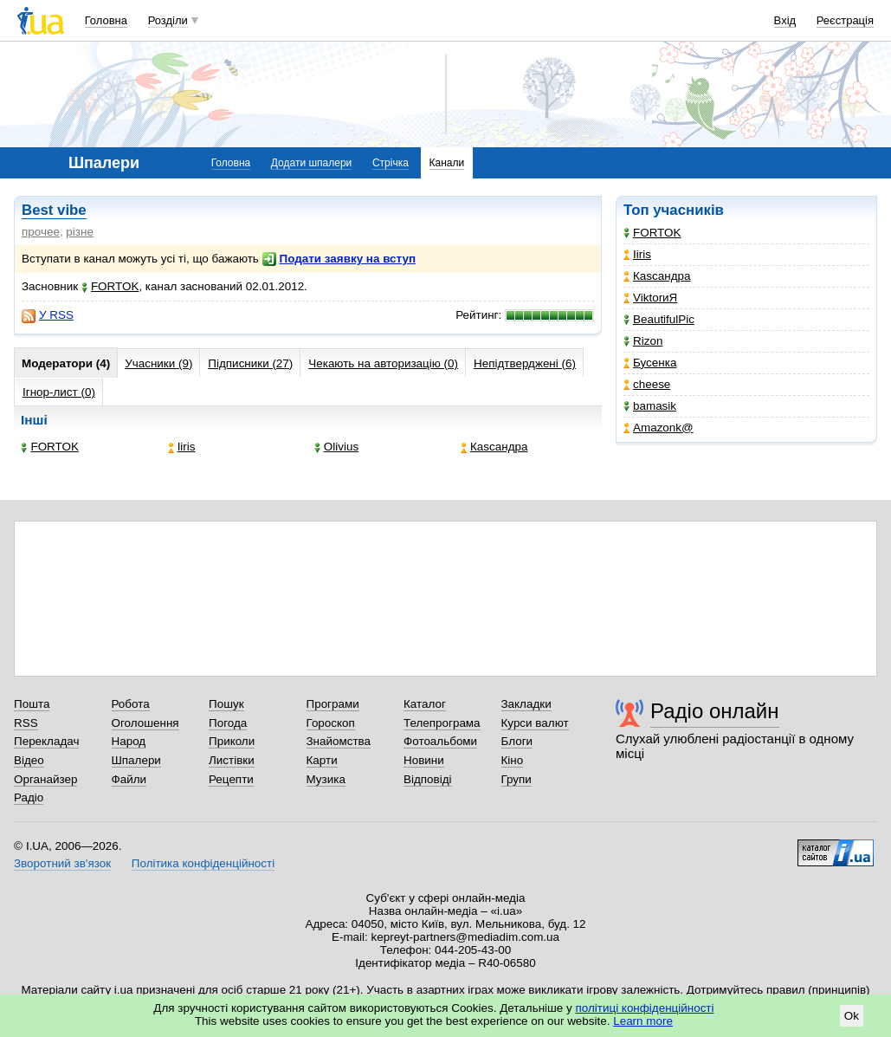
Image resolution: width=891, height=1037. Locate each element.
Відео (29, 760)
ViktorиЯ (650, 297)
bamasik (649, 405)
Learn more (643, 1020)
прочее (41, 231)
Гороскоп (331, 722)
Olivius (336, 446)
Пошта (31, 703)
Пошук (226, 703)
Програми (333, 703)
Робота (131, 703)
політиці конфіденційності (645, 1007)
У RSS (48, 315)
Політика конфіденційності (203, 863)
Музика (326, 779)
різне (80, 231)
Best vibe (54, 210)
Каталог (425, 703)
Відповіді (428, 779)
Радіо (28, 797)
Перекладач (46, 741)
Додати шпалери (311, 163)
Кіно (512, 760)
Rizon (642, 340)
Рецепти (231, 779)
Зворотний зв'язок (62, 863)
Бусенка (649, 362)
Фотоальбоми (440, 741)
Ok (851, 1015)
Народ (129, 741)
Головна (106, 20)
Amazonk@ (658, 427)
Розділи (168, 20)
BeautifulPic (658, 319)
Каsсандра (656, 275)
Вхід (785, 20)
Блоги (517, 741)
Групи (516, 779)
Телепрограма (442, 722)
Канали (447, 163)
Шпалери (136, 760)
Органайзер (45, 779)
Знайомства (339, 741)
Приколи (232, 741)
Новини (424, 760)
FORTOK (652, 232)
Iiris (637, 254)
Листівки (232, 760)
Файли (129, 779)
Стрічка (390, 163)
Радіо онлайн (714, 711)
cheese (646, 384)
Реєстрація (845, 20)
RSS (26, 722)
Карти (322, 760)
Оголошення (145, 722)
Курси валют (535, 722)
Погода (228, 722)
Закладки (526, 703)
